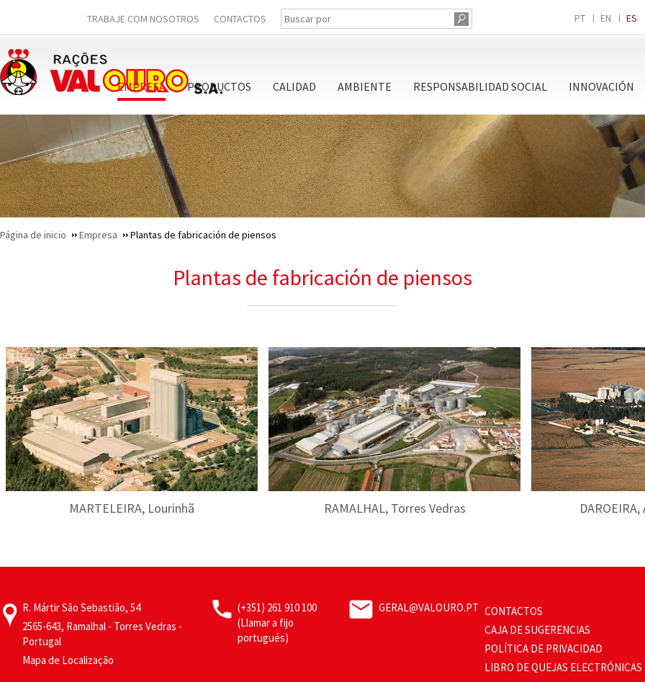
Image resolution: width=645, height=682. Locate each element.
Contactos (240, 18)
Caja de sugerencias (537, 630)
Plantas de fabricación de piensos (322, 277)
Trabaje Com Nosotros (143, 18)
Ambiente (365, 86)
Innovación (601, 86)
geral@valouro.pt (429, 607)
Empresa (141, 86)
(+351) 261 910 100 (277, 607)
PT (579, 18)
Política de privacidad (543, 648)
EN (605, 18)
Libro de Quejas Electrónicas (563, 667)
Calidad (294, 86)
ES (631, 18)
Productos (219, 86)
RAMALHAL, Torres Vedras (395, 508)
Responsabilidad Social (480, 86)
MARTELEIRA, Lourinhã (131, 508)
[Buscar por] (365, 18)
